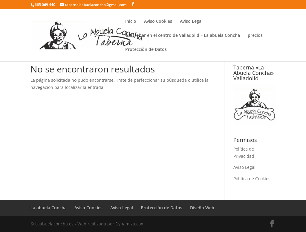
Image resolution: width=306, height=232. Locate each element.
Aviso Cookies (158, 21)
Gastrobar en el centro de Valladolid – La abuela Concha (182, 35)
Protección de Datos (146, 49)
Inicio (130, 21)
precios (255, 35)
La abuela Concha (48, 207)
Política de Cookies (251, 178)
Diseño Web (202, 207)
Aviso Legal (191, 21)
